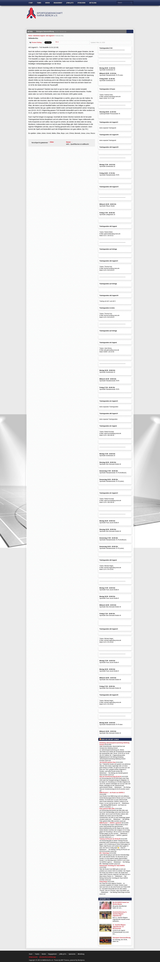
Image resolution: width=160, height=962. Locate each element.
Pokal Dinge (103, 881)
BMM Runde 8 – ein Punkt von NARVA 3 (112, 792)
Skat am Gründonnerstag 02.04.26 (110, 776)
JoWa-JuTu (69, 3)
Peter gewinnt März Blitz (107, 808)
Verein (47, 3)
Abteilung (92, 3)
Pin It (57, 42)
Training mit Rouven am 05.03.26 (109, 839)
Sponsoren (81, 3)
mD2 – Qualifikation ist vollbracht (77, 144)
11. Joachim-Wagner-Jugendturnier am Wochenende (119, 926)
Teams (39, 3)
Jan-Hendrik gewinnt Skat (107, 762)
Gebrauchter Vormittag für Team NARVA (112, 865)
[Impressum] (33, 957)
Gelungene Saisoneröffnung (45, 31)
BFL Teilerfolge (104, 853)
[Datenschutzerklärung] (47, 957)
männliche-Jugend (39, 35)
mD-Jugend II (50, 35)
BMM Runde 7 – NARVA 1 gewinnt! (110, 823)
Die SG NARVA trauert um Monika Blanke (121, 903)
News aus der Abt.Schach (110, 739)
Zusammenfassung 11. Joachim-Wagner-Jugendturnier (120, 913)
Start (31, 3)
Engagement (58, 3)
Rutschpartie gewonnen (40, 142)
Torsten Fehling (37, 42)
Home (30, 35)
